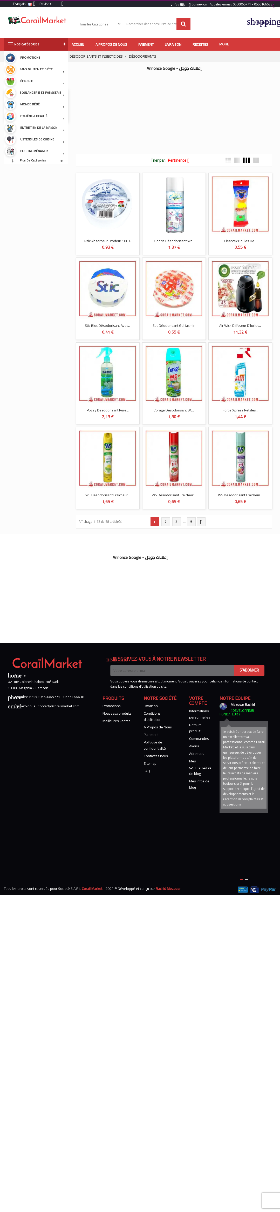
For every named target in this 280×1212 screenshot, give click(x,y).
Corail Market (92, 888)
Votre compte (198, 700)
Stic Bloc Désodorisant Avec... (108, 325)
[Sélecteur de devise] (59, 4)
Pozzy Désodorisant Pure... (108, 410)
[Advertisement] (163, 109)
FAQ (147, 771)
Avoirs (194, 746)
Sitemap (150, 763)
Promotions (112, 705)
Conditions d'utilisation (152, 716)
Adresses (196, 753)
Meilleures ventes (117, 720)
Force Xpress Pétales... (240, 410)
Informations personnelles (199, 714)
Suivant (201, 522)
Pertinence (181, 160)
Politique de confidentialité (155, 745)
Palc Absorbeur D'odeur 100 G (107, 240)
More (224, 44)
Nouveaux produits (117, 713)
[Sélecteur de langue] (25, 4)
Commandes (199, 738)
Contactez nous (156, 756)
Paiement (151, 734)
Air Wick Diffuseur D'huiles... (240, 325)
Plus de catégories (33, 160)
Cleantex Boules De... (240, 240)
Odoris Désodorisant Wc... (174, 240)
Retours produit (195, 727)
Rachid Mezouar (168, 888)
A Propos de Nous (158, 727)
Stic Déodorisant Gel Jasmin (174, 325)
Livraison (151, 705)
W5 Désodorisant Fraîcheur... (107, 494)
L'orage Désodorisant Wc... (174, 410)
